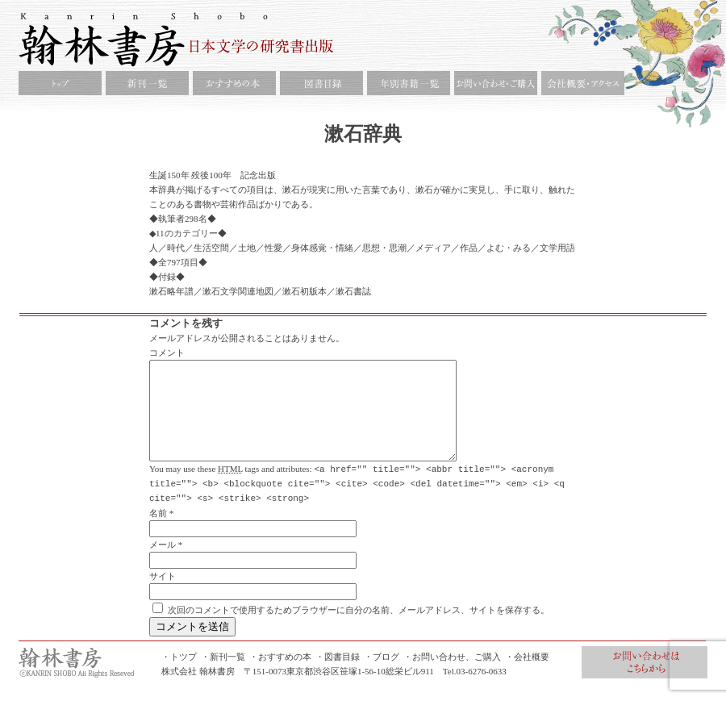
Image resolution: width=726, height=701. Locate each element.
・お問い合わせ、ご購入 (452, 675)
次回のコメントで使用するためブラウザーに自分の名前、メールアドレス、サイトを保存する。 (358, 628)
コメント (167, 352)
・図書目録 (337, 675)
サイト (162, 594)
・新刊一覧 (223, 675)
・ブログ (381, 675)
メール (162, 563)
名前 (158, 531)
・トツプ (179, 675)
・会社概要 (527, 675)
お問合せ (644, 681)
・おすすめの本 (280, 675)
